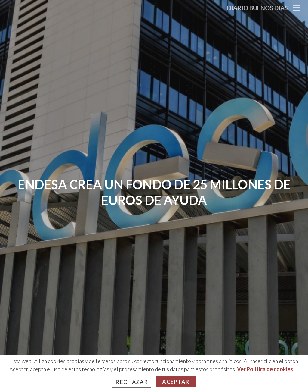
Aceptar (175, 381)
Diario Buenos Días (257, 7)
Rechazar (132, 381)
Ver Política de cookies (265, 369)
